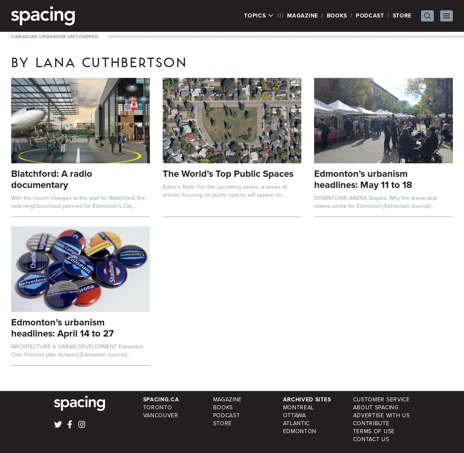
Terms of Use (374, 431)
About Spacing (376, 407)
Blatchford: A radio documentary (51, 179)
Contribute (371, 423)
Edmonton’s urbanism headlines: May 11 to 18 (363, 179)
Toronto (157, 407)
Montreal (299, 407)
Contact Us (371, 439)
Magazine (302, 16)
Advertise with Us (381, 415)
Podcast (370, 16)
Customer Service (381, 399)
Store (402, 16)
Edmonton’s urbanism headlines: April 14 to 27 (62, 328)
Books (337, 16)
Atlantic (296, 423)
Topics (259, 16)
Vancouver (161, 415)
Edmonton (300, 431)
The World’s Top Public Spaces (228, 173)
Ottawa (294, 415)
